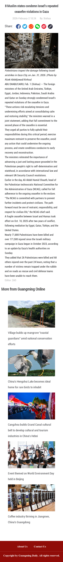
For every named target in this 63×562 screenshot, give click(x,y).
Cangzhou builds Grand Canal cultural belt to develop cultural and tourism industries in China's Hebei (29, 430)
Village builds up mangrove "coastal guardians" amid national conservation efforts (30, 338)
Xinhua (47, 18)
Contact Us (41, 547)
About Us (22, 547)
